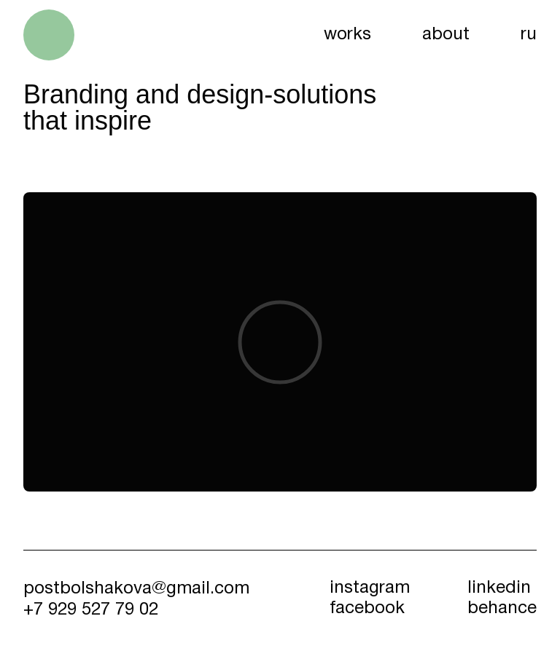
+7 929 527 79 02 (90, 610)
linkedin (499, 588)
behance (502, 609)
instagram (370, 588)
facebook (367, 609)
